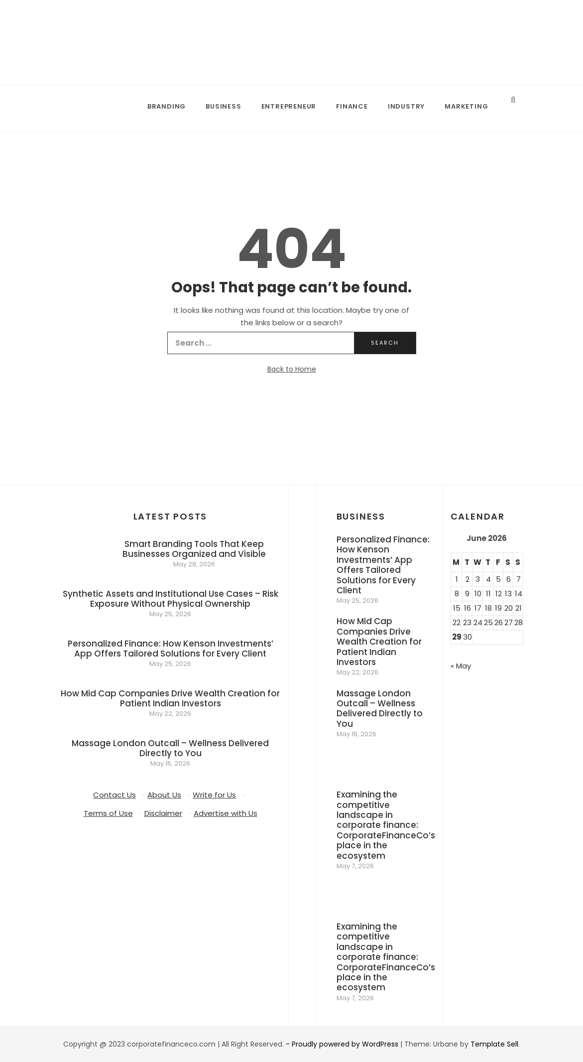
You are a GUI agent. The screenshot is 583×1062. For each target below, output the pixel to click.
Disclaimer (163, 813)
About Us (164, 795)
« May (461, 666)
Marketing (466, 106)
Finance (352, 106)
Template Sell (494, 1044)
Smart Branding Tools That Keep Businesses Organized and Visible (194, 549)
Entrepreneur (289, 106)
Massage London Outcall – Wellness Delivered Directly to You (170, 748)
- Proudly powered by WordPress (343, 1044)
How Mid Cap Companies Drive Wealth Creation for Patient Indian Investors (170, 698)
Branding (166, 106)
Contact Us (114, 795)
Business (223, 106)
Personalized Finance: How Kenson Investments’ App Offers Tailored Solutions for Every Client (170, 649)
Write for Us (214, 795)
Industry (406, 106)
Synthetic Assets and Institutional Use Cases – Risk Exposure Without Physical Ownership (170, 599)
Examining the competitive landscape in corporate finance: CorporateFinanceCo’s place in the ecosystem (386, 825)
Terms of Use (108, 813)
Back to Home (291, 369)
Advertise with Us (225, 813)
